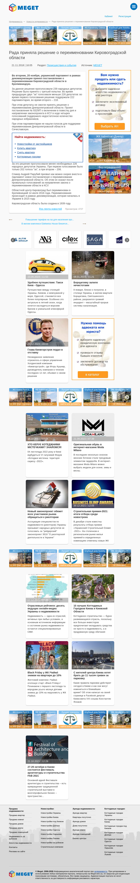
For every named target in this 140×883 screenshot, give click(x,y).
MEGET (97, 65)
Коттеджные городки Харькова (113, 847)
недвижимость (100, 871)
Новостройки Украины (51, 813)
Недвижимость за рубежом (17, 837)
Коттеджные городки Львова (113, 853)
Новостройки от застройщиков (34, 144)
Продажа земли (16, 828)
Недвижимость (15, 21)
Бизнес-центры (79, 838)
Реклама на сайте (17, 851)
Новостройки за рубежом (52, 843)
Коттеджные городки (29, 156)
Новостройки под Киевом (52, 821)
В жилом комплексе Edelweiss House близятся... (45, 224)
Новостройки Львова (50, 838)
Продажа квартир (17, 815)
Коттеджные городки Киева (113, 820)
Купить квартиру (26, 148)
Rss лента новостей (50, 208)
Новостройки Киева (49, 817)
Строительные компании (52, 847)
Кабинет (109, 16)
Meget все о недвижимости (21, 874)
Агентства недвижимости (20, 843)
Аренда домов (79, 821)
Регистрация (125, 16)
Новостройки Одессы (50, 830)
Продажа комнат (16, 819)
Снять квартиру (26, 152)
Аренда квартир (80, 813)
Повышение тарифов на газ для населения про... (49, 220)
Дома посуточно (80, 826)
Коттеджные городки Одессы (113, 840)
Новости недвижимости (37, 21)
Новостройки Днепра (50, 826)
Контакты (13, 847)
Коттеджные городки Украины (113, 814)
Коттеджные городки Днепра (113, 833)
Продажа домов (16, 824)
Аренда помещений (81, 834)
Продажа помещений (18, 832)
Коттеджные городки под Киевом (115, 827)
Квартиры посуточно (82, 817)
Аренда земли (79, 830)
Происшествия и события (61, 65)
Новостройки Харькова (51, 834)
